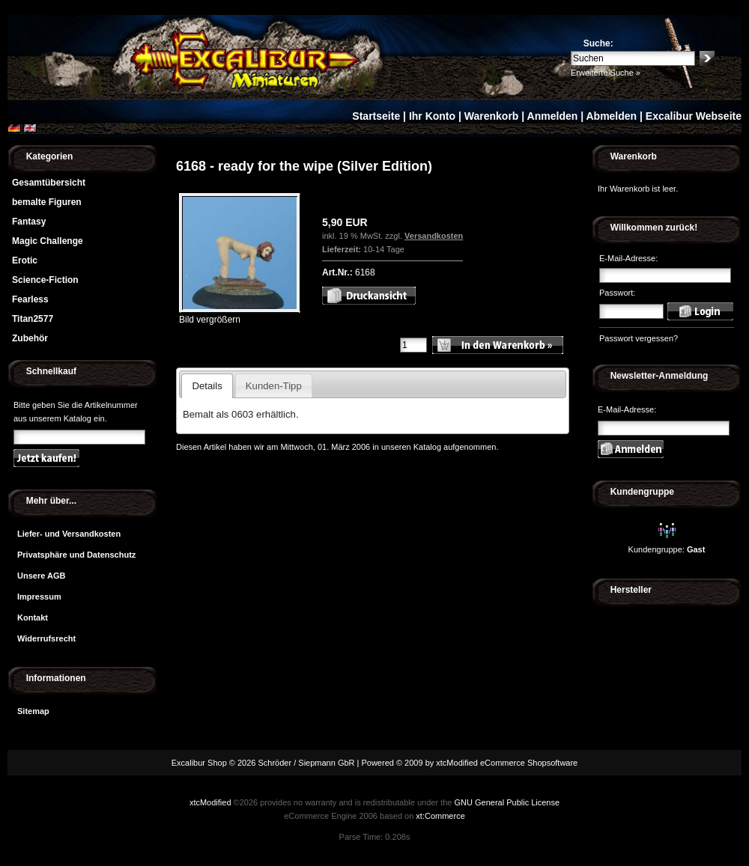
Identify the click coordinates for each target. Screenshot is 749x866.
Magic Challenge (47, 241)
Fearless (30, 299)
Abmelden (611, 116)
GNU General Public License (507, 802)
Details (207, 385)
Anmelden (552, 116)
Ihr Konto (432, 116)
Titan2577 (32, 319)
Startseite (376, 116)
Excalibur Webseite (694, 116)
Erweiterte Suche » (605, 72)
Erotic (24, 260)
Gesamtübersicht (48, 182)
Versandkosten (433, 235)
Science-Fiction (45, 280)
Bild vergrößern (239, 315)
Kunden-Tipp (274, 385)
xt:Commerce (440, 815)
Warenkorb (491, 116)
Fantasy (29, 221)
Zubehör (30, 338)
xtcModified (210, 802)
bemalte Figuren (47, 202)
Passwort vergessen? (638, 338)
